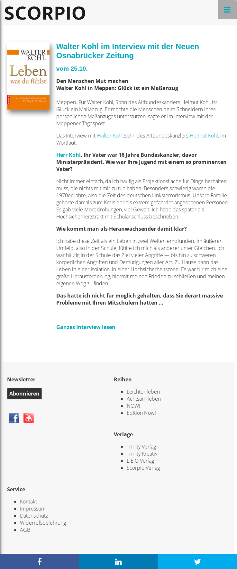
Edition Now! (141, 412)
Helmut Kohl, (204, 135)
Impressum (33, 508)
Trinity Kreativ (142, 453)
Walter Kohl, (110, 135)
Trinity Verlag (141, 446)
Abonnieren (24, 393)
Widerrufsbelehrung (43, 522)
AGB (25, 529)
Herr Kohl (68, 154)
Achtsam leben (144, 398)
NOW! (133, 405)
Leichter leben (143, 391)
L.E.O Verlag (140, 460)
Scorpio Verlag (143, 467)
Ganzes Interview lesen (85, 327)
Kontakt (28, 501)
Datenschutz (34, 515)
